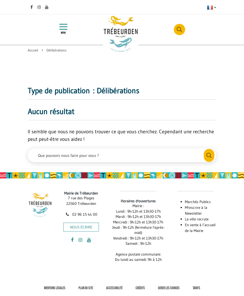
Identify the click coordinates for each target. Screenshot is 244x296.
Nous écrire (81, 227)
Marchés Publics (198, 201)
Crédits (140, 288)
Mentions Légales (54, 288)
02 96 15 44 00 (81, 214)
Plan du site (85, 288)
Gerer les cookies (169, 288)
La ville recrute (197, 219)
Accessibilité (114, 288)
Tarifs (196, 288)
